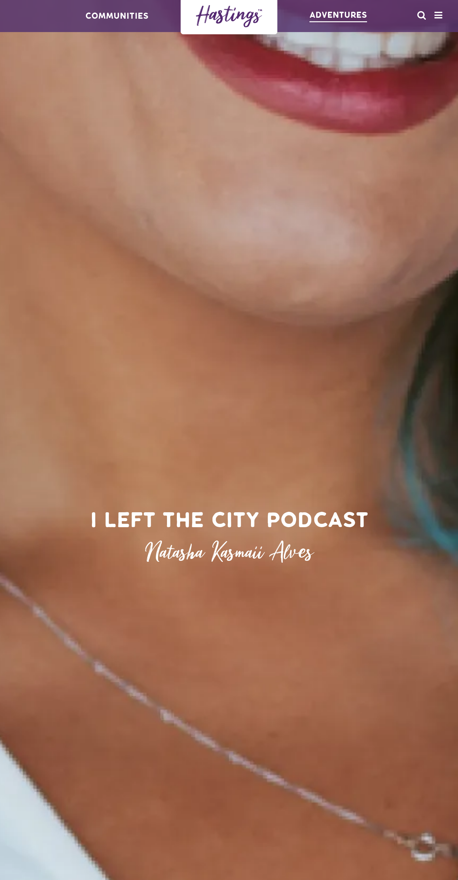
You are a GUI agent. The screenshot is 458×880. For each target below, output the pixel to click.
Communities (117, 16)
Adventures (338, 15)
